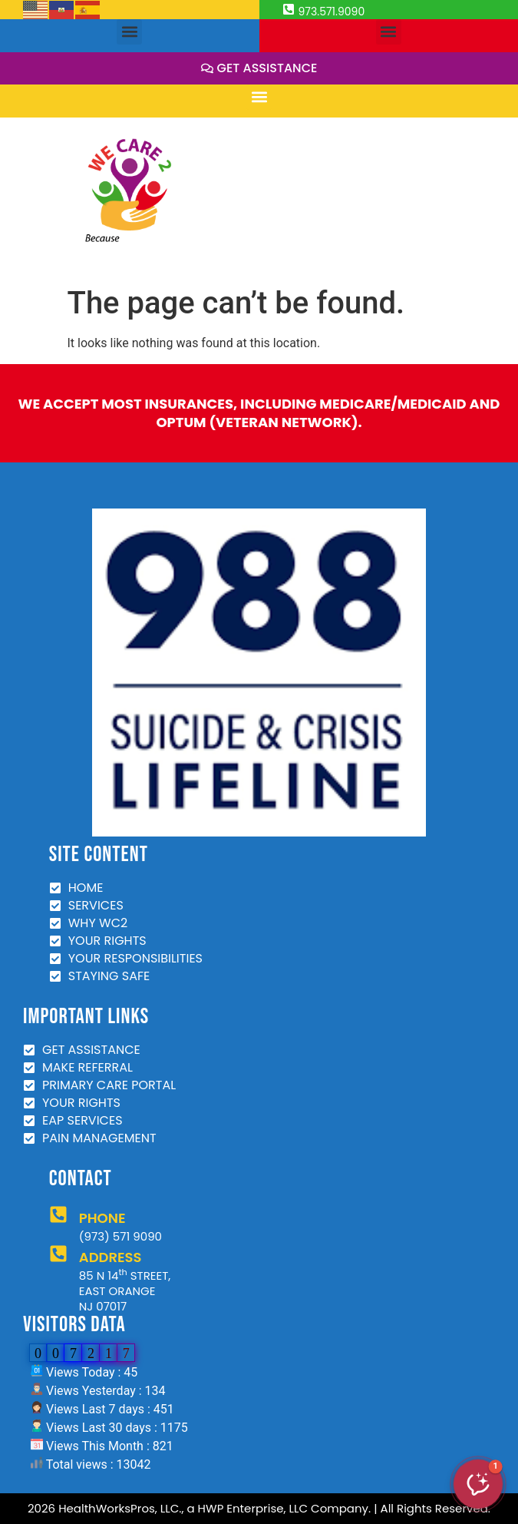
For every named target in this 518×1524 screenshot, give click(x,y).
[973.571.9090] (288, 9)
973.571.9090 (332, 11)
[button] (129, 32)
